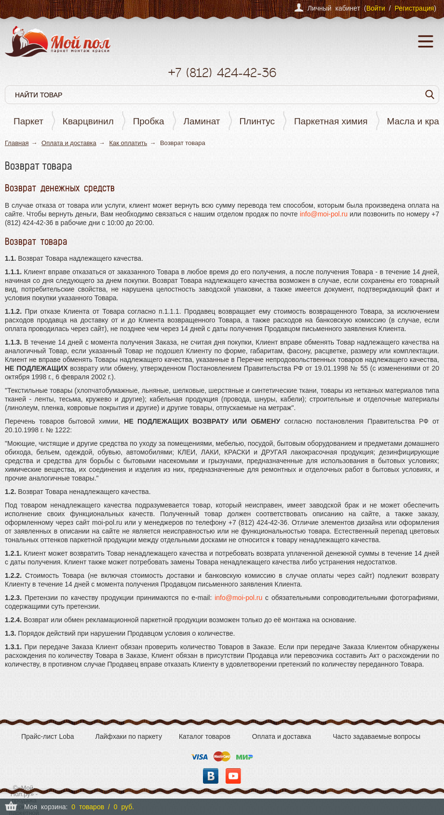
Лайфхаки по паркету (128, 736)
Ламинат (202, 121)
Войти (375, 8)
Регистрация (414, 8)
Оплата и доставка (68, 143)
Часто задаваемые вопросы (376, 736)
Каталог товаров (204, 736)
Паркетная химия (331, 121)
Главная (16, 143)
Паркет (28, 121)
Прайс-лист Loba (47, 736)
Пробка (148, 121)
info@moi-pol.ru (324, 214)
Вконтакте (210, 776)
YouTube (233, 776)
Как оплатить (128, 143)
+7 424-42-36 (222, 73)
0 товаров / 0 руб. (102, 807)
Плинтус (257, 121)
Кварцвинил (88, 121)
